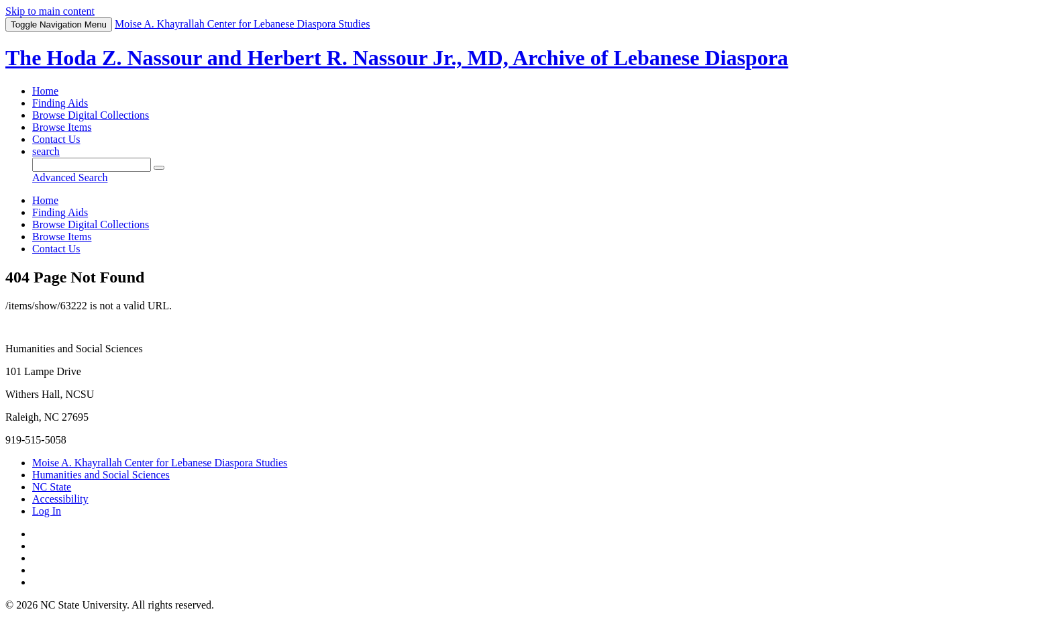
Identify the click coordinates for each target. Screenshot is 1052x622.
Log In (46, 511)
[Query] (91, 165)
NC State (51, 487)
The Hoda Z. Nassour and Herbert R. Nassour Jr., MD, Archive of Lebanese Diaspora (396, 58)
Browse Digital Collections (90, 115)
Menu (59, 24)
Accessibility (60, 499)
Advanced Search (69, 177)
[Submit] (159, 168)
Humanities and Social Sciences (101, 474)
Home (45, 91)
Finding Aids (60, 103)
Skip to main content (50, 11)
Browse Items (61, 127)
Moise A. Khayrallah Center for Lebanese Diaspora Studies (159, 462)
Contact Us (56, 139)
